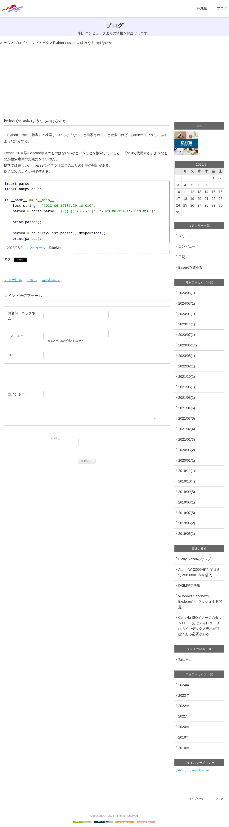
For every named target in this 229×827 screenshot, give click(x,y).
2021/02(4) (186, 429)
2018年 (183, 748)
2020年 (183, 727)
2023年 (183, 695)
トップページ (196, 798)
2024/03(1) (186, 303)
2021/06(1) (186, 387)
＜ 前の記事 (13, 280)
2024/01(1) (186, 314)
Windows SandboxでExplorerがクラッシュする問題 (200, 601)
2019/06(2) (186, 523)
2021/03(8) (186, 418)
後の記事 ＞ (51, 280)
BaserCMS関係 (190, 267)
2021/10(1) (186, 377)
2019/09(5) (186, 492)
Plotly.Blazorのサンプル (196, 559)
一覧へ (32, 280)
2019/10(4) (186, 481)
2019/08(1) (186, 502)
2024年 (183, 685)
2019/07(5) (186, 513)
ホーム (5, 43)
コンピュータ (39, 43)
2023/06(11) (187, 345)
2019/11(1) (186, 471)
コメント (14, 400)
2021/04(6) (186, 408)
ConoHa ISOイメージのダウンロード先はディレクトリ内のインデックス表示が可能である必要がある (200, 626)
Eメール (14, 336)
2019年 (183, 737)
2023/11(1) (186, 324)
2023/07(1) (186, 335)
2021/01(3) (186, 439)
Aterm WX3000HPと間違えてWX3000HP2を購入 (199, 572)
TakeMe (184, 660)
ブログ (222, 8)
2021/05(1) (186, 398)
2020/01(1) (186, 460)
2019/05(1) (186, 534)
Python (20, 259)
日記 (181, 257)
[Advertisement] (114, 82)
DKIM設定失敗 (189, 586)
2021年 (183, 716)
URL (11, 355)
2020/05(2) (186, 450)
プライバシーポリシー (191, 771)
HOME (202, 8)
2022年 (183, 706)
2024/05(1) (186, 293)
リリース (185, 236)
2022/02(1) (186, 366)
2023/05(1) (186, 356)
